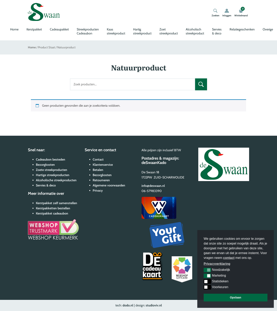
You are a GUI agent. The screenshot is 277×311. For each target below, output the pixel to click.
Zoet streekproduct (168, 31)
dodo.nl (128, 305)
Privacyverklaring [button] (217, 263)
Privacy (98, 190)
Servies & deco (217, 31)
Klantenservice (103, 165)
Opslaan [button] (235, 297)
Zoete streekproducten (51, 170)
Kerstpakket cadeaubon (52, 213)
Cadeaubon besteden (50, 159)
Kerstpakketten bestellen (53, 208)
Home (14, 29)
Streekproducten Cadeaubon (88, 31)
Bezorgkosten (45, 165)
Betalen (98, 170)
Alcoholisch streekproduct (195, 31)
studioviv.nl (154, 305)
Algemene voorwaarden (109, 185)
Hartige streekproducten (52, 175)
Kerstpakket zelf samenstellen (56, 203)
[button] (207, 270)
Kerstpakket (34, 29)
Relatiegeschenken (242, 29)
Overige (268, 29)
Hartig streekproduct (142, 31)
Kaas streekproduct (116, 31)
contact (229, 257)
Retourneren (101, 180)
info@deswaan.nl (153, 186)
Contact (98, 159)
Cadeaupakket (59, 29)
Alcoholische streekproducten (56, 180)
